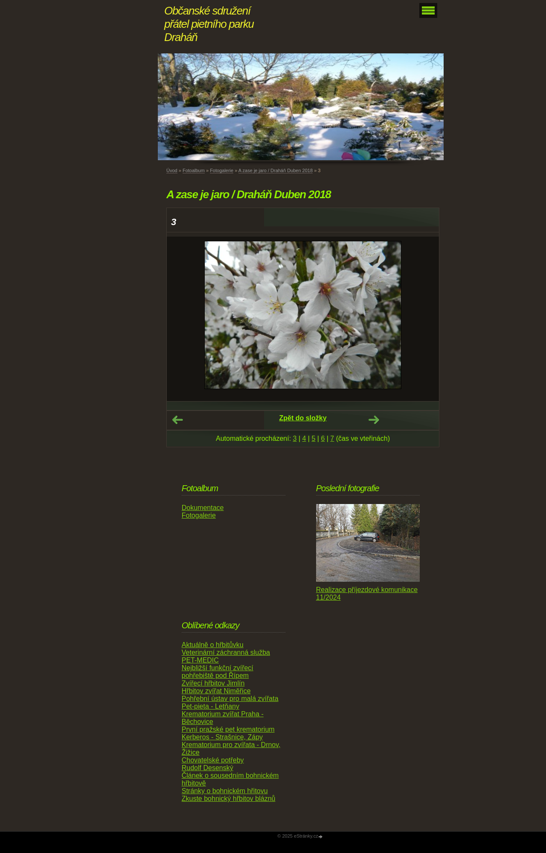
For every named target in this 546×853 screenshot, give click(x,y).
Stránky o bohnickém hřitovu (225, 790)
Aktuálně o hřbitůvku (213, 644)
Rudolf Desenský (207, 767)
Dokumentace (203, 507)
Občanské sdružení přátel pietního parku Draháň (209, 24)
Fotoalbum (194, 170)
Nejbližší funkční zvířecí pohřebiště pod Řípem (217, 671)
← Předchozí (177, 419)
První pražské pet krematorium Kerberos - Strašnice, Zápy (228, 733)
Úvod (171, 170)
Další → (373, 419)
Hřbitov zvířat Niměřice (216, 691)
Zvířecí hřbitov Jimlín (213, 683)
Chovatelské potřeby (213, 760)
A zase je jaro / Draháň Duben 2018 (275, 170)
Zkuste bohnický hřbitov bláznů (229, 798)
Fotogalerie (221, 170)
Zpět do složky (302, 418)
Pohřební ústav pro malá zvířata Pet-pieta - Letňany (230, 702)
